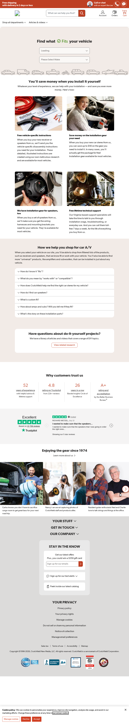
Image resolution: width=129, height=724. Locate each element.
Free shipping (17, 4)
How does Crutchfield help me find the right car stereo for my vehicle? (52, 286)
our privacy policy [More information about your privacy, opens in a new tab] (60, 713)
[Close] (125, 710)
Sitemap (84, 646)
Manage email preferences (64, 637)
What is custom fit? (28, 300)
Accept (37, 719)
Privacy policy (64, 608)
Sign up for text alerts (64, 576)
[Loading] (64, 50)
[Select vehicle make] (64, 59)
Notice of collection (64, 631)
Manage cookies (64, 620)
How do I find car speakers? (32, 293)
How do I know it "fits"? (30, 271)
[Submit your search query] (81, 13)
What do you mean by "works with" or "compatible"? (45, 279)
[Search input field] (65, 13)
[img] (117, 4)
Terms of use (57, 646)
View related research (64, 345)
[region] (64, 489)
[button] (125, 489)
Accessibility (72, 646)
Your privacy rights (64, 614)
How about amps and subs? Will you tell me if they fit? (45, 307)
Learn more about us (64, 456)
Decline (26, 719)
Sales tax (44, 646)
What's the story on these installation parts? (40, 314)
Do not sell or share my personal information (64, 626)
